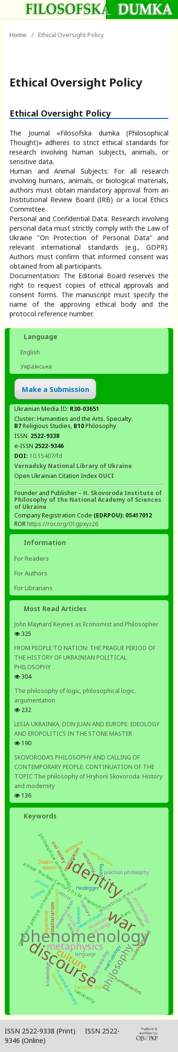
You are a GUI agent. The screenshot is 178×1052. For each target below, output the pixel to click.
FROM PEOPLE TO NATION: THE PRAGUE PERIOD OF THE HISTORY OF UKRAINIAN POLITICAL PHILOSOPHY (85, 657)
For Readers (31, 558)
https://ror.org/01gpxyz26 (62, 524)
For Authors (30, 573)
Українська (35, 366)
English (29, 352)
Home (18, 34)
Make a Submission (55, 389)
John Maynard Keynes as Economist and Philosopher (86, 624)
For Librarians (33, 588)
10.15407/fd (45, 456)
